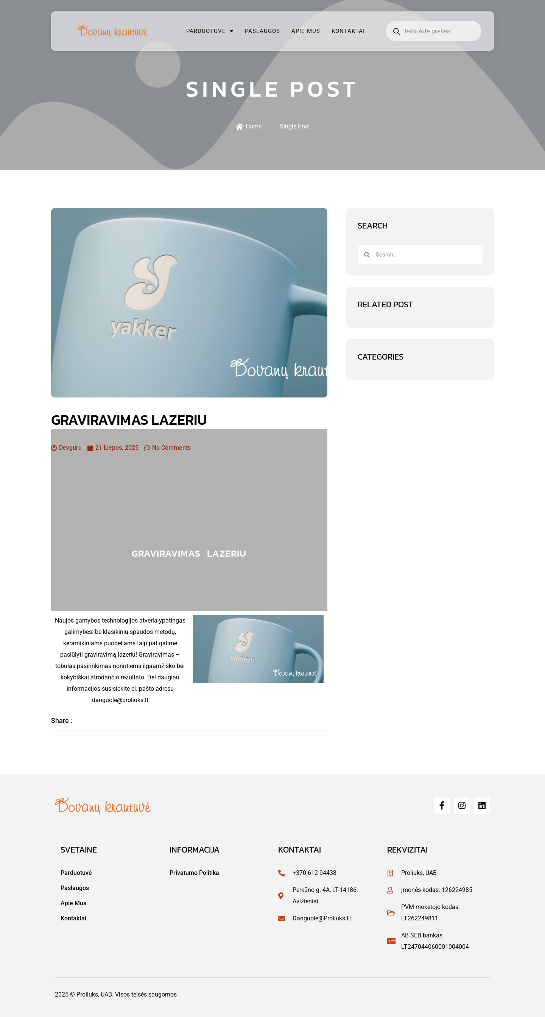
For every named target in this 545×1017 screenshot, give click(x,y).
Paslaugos (262, 31)
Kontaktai (348, 31)
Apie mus (305, 31)
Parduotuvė (210, 31)
